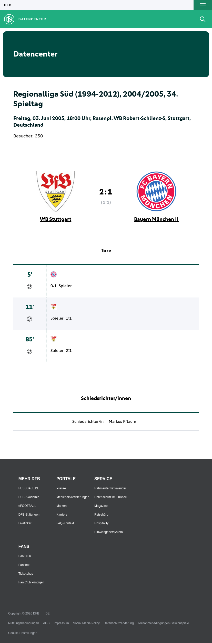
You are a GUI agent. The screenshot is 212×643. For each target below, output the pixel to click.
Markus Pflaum (122, 422)
